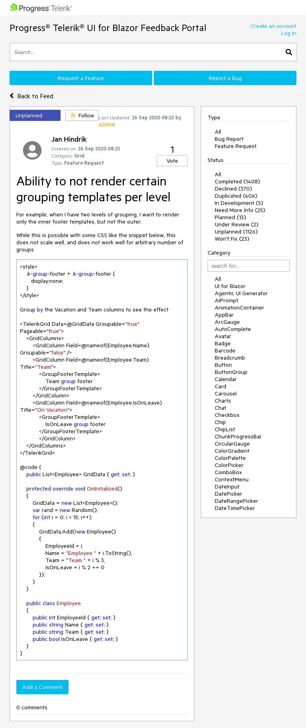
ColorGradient (232, 450)
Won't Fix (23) (232, 238)
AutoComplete (233, 329)
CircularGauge (232, 443)
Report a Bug (225, 78)
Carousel (226, 393)
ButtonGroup (231, 372)
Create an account (273, 25)
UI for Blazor (230, 286)
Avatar (223, 336)
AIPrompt (226, 300)
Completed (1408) (237, 181)
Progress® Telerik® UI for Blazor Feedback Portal (108, 27)
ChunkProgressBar (238, 436)
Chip (220, 422)
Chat (220, 407)
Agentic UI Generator (241, 293)
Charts (223, 400)
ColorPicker (229, 465)
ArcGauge (227, 321)
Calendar (226, 379)
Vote (172, 160)
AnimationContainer (239, 307)
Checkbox (227, 415)
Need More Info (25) (240, 210)
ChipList (225, 429)
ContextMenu (232, 479)
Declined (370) (233, 188)
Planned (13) (230, 217)
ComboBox (228, 472)
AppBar (224, 314)
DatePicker (228, 493)
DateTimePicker (235, 508)
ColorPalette (230, 457)
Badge (223, 343)
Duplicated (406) (236, 195)
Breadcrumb (230, 357)
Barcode (225, 350)
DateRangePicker (236, 500)
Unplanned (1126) (236, 231)
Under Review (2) (237, 224)
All (218, 131)
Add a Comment (42, 687)
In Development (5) (239, 202)
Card (220, 386)
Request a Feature (81, 78)
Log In (288, 33)
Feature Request (236, 146)
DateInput (227, 486)
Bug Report (229, 138)
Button (223, 364)
